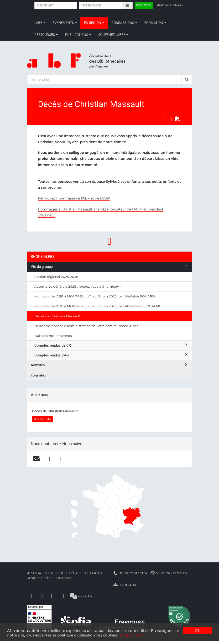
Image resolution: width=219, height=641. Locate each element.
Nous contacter (130, 573)
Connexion (143, 5)
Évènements (64, 23)
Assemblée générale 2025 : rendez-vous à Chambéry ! (77, 286)
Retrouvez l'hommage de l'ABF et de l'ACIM (74, 198)
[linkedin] (61, 459)
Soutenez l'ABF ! (113, 35)
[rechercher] (187, 79)
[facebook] (49, 459)
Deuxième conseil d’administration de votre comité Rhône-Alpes (86, 326)
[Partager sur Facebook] (163, 119)
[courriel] (36, 459)
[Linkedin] (42, 596)
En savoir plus (131, 635)
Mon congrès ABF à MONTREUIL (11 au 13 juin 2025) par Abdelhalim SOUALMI (97, 306)
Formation (155, 23)
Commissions (124, 23)
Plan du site (126, 585)
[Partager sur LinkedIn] (171, 119)
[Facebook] (31, 596)
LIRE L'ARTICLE (42, 418)
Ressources (46, 35)
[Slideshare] (63, 596)
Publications (78, 35)
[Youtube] (52, 596)
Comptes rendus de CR (111, 345)
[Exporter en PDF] (178, 119)
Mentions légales (169, 573)
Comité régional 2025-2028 (56, 277)
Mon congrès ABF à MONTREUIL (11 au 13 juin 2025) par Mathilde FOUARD (94, 296)
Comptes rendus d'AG (111, 355)
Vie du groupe (109, 266)
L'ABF (39, 23)
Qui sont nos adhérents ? (54, 336)
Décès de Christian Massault (57, 316)
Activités (109, 365)
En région (94, 23)
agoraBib (81, 596)
